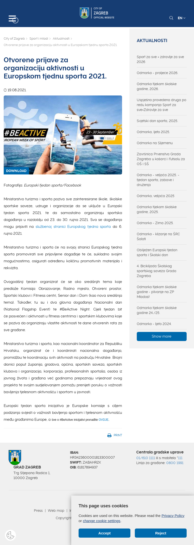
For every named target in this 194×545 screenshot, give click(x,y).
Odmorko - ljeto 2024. (154, 324)
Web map (56, 511)
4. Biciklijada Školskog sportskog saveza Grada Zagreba (156, 271)
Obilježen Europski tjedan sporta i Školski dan (157, 252)
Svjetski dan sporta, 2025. (157, 121)
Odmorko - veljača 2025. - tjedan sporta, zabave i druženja (158, 180)
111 (180, 458)
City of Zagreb (14, 38)
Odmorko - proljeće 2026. (157, 73)
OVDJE (104, 419)
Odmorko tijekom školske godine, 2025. (157, 209)
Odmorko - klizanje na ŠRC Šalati (158, 236)
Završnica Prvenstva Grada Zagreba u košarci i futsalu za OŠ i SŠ (161, 159)
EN (181, 18)
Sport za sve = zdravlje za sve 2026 (160, 59)
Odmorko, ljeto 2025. (153, 132)
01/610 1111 (145, 458)
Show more (161, 336)
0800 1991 (174, 463)
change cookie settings (102, 521)
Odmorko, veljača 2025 (155, 196)
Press (38, 511)
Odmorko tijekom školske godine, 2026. (157, 86)
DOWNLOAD (16, 171)
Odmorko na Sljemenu (155, 143)
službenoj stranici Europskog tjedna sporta (73, 226)
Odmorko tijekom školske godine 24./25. (157, 310)
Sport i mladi (38, 38)
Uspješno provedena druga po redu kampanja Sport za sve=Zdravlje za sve (161, 105)
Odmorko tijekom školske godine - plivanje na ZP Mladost (157, 292)
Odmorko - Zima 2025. (155, 223)
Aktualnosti (61, 38)
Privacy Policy (173, 516)
